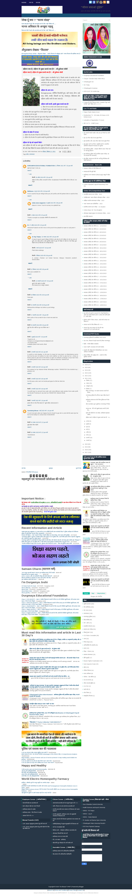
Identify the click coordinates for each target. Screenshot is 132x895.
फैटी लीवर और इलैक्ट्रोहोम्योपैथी (29, 772)
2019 (86, 447)
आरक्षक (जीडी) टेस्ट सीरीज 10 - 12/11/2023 (95, 254)
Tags (93, 593)
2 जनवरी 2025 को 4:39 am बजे (39, 379)
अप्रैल (87, 432)
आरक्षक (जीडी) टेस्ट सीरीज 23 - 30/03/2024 (95, 295)
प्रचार (85, 648)
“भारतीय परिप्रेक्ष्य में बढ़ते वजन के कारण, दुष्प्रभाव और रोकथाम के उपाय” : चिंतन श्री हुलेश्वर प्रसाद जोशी (47, 543)
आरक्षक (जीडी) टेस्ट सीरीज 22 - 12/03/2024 (95, 292)
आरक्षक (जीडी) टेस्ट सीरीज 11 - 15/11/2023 (95, 257)
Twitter (31, 2)
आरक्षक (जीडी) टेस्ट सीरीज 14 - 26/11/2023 (95, 267)
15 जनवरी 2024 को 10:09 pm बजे (40, 305)
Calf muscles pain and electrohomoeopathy (34, 769)
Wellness (30, 191)
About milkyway (26, 587)
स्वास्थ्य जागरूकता (88, 654)
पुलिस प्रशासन (87, 604)
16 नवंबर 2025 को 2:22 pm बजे (39, 422)
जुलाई (87, 424)
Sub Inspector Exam (90, 664)
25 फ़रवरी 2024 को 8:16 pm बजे (39, 325)
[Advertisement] (66, 868)
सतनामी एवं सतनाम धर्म (62, 892)
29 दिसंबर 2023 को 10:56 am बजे (40, 295)
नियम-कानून (87, 642)
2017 (86, 452)
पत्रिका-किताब (87, 670)
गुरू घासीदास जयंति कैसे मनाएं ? (29, 579)
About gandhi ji (26, 592)
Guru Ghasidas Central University (93, 804)
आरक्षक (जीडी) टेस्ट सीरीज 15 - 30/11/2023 (95, 270)
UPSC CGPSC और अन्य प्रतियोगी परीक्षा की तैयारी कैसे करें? (37, 576)
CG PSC (86, 686)
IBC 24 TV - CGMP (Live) (91, 123)
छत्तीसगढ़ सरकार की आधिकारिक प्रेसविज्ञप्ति (63, 851)
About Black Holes (27, 591)
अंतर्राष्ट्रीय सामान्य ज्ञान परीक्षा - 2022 (93, 194)
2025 (86, 367)
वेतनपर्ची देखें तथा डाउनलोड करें (30, 803)
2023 (86, 373)
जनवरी (88, 440)
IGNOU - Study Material (90, 817)
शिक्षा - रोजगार (87, 651)
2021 (86, 378)
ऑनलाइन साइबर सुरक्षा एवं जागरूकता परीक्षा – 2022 (97, 213)
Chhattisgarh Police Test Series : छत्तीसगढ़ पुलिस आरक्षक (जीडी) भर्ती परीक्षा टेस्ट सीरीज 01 (99, 539)
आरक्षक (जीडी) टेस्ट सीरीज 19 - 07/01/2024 (95, 283)
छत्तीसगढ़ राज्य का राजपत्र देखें (60, 836)
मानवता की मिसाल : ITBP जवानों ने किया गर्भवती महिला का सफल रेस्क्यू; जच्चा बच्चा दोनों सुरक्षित (46, 535)
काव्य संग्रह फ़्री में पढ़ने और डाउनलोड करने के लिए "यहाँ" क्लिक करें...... (39, 23)
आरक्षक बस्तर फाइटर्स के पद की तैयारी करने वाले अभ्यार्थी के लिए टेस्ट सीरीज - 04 (49, 676)
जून (87, 426)
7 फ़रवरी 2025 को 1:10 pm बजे (39, 400)
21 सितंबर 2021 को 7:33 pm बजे (63, 165)
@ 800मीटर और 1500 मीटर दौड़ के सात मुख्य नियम (97, 141)
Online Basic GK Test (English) (93, 210)
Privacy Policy (72, 890)
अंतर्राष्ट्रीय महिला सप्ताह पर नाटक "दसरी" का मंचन (41, 703)
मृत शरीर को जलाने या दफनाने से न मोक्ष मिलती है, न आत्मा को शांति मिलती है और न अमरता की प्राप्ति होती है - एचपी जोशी (97, 314)
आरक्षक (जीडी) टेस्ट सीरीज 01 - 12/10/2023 (95, 226)
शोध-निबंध (86, 692)
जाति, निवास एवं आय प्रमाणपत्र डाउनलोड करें (64, 806)
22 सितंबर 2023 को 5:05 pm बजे (39, 269)
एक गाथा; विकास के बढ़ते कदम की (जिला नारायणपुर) (97, 340)
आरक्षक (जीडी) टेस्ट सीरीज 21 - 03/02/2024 (95, 289)
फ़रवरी (88, 437)
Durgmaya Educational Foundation (94, 75)
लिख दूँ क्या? (87, 632)
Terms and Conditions (61, 890)
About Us (51, 890)
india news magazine (39, 203)
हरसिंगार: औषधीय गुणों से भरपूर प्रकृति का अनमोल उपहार (36, 782)
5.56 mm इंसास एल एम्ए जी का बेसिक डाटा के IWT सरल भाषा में (38, 762)
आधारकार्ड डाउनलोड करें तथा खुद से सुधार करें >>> (65, 803)
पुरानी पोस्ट (78, 468)
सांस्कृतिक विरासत (88, 695)
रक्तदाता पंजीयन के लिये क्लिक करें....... (93, 168)
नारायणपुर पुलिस (88, 616)
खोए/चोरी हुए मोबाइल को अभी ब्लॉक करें (63, 842)
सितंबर (88, 388)
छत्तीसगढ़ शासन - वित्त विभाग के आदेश (32, 812)
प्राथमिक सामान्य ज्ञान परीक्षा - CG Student (94, 207)
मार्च (87, 435)
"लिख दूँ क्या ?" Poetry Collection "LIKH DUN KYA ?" (45, 722)
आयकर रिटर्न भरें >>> (28, 815)
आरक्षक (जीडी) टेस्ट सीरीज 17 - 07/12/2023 (95, 276)
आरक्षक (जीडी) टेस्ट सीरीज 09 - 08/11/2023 (95, 251)
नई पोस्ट (24, 468)
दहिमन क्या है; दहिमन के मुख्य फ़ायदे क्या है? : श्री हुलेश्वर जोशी (44, 648)
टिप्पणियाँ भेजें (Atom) (32, 472)
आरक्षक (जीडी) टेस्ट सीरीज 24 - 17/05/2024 (95, 298)
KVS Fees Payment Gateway (91, 826)
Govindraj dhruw (32, 410)
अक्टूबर (88, 386)
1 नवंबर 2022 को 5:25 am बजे (39, 215)
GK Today (87, 85)
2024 (86, 370)
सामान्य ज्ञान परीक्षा (88, 629)
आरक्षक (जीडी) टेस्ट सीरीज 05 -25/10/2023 (95, 238)
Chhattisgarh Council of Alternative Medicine (87, 892)
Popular (86, 593)
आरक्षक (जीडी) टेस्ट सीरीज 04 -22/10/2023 (95, 235)
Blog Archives (101, 593)
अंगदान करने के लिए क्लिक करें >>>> (93, 324)
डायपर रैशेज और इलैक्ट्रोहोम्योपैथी (30, 774)
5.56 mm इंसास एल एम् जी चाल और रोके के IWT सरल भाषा (37, 761)
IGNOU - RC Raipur (88, 810)
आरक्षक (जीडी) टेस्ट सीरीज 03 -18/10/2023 (95, 232)
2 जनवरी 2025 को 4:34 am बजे (39, 367)
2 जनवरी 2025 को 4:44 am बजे (39, 389)
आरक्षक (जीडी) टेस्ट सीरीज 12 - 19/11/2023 (95, 260)
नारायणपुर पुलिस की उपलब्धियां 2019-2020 (95, 337)
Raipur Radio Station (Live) (92, 112)
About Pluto (25, 589)
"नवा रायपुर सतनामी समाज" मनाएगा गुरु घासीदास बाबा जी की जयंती (38, 572)
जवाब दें (29, 170)
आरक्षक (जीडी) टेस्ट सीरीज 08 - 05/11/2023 (95, 248)
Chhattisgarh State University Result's (94, 823)
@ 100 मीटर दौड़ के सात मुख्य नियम (93, 137)
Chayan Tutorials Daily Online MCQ (94, 78)
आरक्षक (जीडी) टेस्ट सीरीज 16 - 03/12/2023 (95, 273)
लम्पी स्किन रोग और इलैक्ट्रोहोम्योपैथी (30, 776)
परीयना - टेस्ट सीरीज (89, 676)
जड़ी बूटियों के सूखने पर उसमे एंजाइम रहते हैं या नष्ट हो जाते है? (36, 792)
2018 (86, 449)
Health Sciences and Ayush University (94, 807)
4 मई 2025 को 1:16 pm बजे (46, 410)
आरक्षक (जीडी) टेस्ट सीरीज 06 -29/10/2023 (95, 241)
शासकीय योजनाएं (88, 626)
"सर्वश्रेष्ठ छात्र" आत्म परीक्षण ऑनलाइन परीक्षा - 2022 (97, 197)
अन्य (85, 638)
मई (87, 429)
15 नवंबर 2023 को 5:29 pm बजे (50, 237)
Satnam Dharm (42, 892)
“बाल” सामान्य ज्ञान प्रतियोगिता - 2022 (93, 203)
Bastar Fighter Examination (92, 661)
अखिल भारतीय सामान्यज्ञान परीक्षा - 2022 (94, 200)
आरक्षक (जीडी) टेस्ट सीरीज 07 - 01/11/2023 (95, 245)
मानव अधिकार (87, 673)
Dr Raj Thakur (36, 237)
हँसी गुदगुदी (86, 657)
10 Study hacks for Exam (29, 586)
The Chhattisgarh (72, 892)
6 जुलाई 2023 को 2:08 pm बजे (54, 203)
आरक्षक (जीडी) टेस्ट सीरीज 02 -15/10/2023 (95, 229)
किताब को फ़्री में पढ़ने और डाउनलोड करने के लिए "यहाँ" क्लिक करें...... (39, 30)
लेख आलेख (86, 619)
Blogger (93, 596)
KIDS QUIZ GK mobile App (91, 91)
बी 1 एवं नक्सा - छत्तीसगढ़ (59, 839)
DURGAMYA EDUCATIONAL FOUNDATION (41, 165)
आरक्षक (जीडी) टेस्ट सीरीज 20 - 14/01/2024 (95, 286)
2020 (86, 444)
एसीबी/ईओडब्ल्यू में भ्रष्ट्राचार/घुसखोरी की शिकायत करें (65, 823)
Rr (28, 225)
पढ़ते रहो (86, 689)
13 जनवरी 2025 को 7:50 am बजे (44, 281)
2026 (86, 364)
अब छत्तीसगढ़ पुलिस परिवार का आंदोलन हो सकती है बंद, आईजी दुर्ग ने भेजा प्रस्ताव (100, 488)
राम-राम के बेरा (87, 680)
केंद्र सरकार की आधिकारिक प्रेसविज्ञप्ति (62, 854)
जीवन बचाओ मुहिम (88, 683)
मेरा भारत (86, 610)
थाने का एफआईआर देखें (58, 827)
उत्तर (30, 174)
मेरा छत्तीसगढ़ (87, 607)
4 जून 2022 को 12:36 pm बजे (42, 191)
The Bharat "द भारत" (65, 886)
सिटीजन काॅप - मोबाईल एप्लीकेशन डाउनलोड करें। (65, 830)
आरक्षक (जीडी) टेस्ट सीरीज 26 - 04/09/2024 (95, 305)
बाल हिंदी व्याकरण (88, 216)
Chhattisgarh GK (89, 82)
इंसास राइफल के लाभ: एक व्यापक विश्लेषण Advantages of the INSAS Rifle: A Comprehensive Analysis (49, 754)
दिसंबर (88, 380)
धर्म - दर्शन (86, 623)
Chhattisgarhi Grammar (90, 88)
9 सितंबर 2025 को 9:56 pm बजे (44, 255)
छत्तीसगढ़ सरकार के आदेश (29, 809)
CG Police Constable (90, 635)
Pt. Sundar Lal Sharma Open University (94, 820)
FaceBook (24, 2)
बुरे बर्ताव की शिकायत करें (90, 830)
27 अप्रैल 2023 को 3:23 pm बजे (37, 225)
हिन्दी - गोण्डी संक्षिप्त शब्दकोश (91, 344)
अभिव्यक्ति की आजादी (89, 645)
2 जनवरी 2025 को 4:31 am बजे (39, 352)
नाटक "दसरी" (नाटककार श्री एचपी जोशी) (94, 347)
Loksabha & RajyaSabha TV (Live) (94, 120)
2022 (86, 375)
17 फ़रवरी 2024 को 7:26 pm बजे (39, 315)
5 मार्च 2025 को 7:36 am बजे (43, 248)
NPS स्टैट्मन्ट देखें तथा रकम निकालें (31, 806)
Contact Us (80, 890)
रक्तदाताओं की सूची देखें (89, 171)
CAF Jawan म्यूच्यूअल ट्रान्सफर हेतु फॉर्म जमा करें (35, 823)
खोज (27, 154)
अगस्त (88, 421)
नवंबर (87, 383)
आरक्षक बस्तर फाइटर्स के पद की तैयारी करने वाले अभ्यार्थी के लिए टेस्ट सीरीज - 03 (100, 527)
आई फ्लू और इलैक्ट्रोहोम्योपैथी (29, 771)
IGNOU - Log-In (87, 814)
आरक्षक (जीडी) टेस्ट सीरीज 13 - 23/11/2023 (95, 264)
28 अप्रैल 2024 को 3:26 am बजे (44, 177)
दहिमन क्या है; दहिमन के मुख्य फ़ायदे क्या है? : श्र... (98, 417)
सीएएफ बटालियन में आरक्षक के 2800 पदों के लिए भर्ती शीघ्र (36, 577)
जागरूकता (32, 154)
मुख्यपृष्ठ (51, 468)
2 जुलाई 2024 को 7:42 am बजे (39, 337)
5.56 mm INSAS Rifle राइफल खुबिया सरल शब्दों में (34, 752)
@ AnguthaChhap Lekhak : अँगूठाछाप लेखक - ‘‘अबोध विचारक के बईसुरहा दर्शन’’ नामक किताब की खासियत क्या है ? (51, 53)
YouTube (38, 2)
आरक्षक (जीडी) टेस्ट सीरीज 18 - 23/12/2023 (95, 279)
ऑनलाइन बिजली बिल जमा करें (60, 833)
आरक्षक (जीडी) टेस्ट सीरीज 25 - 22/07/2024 (95, 302)
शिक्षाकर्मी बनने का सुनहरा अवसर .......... (32, 574)
